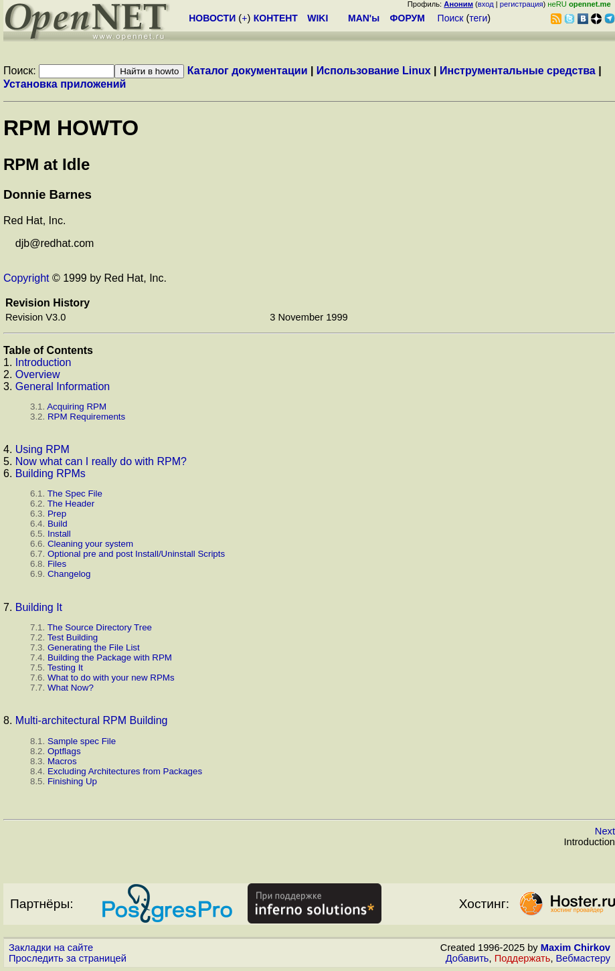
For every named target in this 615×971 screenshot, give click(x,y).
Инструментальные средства (518, 70)
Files (57, 564)
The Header (71, 504)
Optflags (64, 751)
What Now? (71, 688)
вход (486, 4)
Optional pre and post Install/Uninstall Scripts (136, 554)
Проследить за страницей (67, 958)
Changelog (69, 574)
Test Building (73, 637)
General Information (62, 386)
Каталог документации (247, 70)
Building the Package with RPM (110, 657)
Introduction (43, 362)
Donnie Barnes (47, 194)
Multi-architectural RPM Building (91, 720)
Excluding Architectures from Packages (125, 771)
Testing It (65, 668)
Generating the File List (94, 647)
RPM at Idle (46, 164)
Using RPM (42, 449)
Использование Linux (374, 70)
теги (478, 18)
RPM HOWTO (71, 128)
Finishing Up (72, 781)
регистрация (521, 4)
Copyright (26, 278)
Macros (62, 761)
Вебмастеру (583, 958)
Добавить (467, 958)
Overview (37, 374)
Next (605, 831)
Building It (38, 607)
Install (59, 534)
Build (58, 524)
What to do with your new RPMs (111, 678)
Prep (57, 514)
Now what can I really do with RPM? (101, 461)
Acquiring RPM (76, 407)
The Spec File (75, 494)
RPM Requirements (86, 417)
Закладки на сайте (51, 947)
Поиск (451, 18)
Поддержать (523, 958)
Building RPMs (50, 473)
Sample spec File (82, 741)
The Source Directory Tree (100, 627)
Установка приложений (64, 84)
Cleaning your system (90, 544)
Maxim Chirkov (575, 947)
